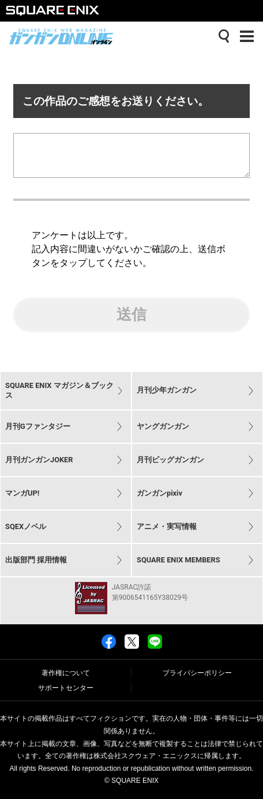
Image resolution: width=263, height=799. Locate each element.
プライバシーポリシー (197, 673)
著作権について (66, 673)
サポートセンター (65, 688)
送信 (131, 323)
